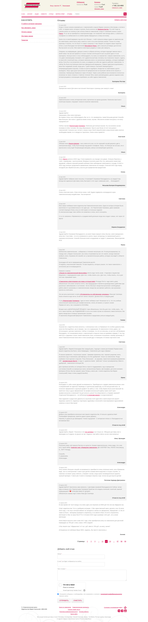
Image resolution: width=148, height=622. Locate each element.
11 (102, 541)
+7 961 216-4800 (118, 5)
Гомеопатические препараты (80, 607)
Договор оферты (84, 611)
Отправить (64, 600)
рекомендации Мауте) (70, 361)
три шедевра (89, 432)
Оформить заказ (99, 9)
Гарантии (24, 40)
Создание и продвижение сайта (113, 607)
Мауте (65, 159)
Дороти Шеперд (74, 143)
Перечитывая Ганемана (77, 126)
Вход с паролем (54, 5)
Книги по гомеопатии (65, 607)
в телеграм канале (93, 395)
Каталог (29, 14)
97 (118, 541)
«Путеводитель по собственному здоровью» (94, 294)
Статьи (51, 14)
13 (110, 541)
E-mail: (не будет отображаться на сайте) (69, 561)
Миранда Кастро (103, 29)
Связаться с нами (117, 7)
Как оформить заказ (28, 28)
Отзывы (69, 14)
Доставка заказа (27, 36)
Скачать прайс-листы (74, 609)
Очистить (78, 600)
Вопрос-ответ (60, 14)
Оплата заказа (26, 32)
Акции (37, 14)
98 (121, 541)
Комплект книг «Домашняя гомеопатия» (84, 447)
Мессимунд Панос (91, 46)
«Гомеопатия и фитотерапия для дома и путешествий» (77, 281)
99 (125, 541)
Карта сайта (74, 614)
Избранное (80, 2)
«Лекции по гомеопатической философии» (73, 273)
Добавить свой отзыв (120, 20)
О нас (23, 14)
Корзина (97, 2)
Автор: (59, 554)
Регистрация (66, 5)
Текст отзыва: (61, 569)
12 (106, 541)
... (98, 541)
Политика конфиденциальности (68, 611)
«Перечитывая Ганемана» (71, 300)
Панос (61, 33)
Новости (44, 14)
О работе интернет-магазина (31, 24)
